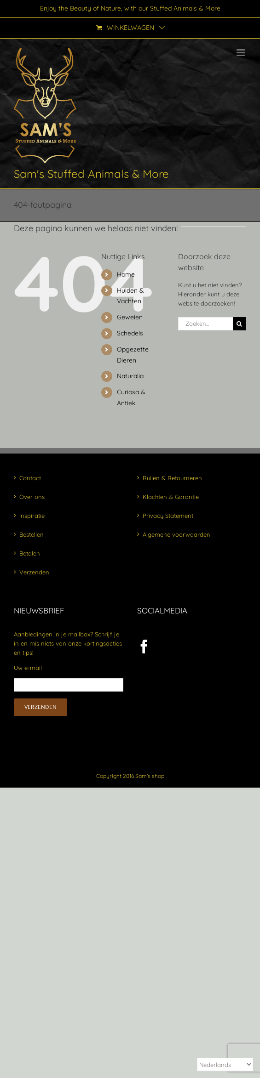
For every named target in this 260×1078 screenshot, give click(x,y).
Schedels (130, 333)
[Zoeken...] (205, 323)
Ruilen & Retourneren (172, 478)
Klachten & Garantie (171, 496)
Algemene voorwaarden (176, 534)
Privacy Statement (168, 515)
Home (126, 274)
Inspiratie (32, 515)
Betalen (29, 553)
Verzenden (34, 572)
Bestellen (31, 534)
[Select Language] (225, 1064)
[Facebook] (144, 646)
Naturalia (130, 376)
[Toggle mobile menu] (241, 52)
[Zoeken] (239, 323)
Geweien (130, 317)
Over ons (32, 496)
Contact (30, 478)
